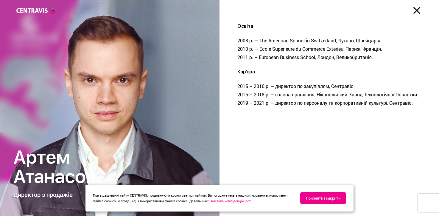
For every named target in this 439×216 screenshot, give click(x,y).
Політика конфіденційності (231, 201)
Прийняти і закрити (323, 198)
